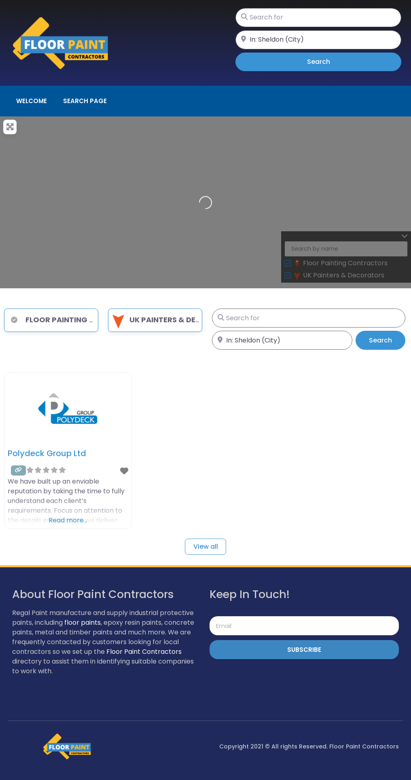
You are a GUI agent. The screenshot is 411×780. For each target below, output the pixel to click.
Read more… (68, 520)
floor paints (82, 622)
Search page (85, 101)
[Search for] (318, 17)
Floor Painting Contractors (76, 320)
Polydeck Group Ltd (47, 453)
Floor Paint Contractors (144, 651)
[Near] (318, 39)
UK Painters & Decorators (173, 320)
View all (205, 546)
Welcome (31, 101)
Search (330, 61)
